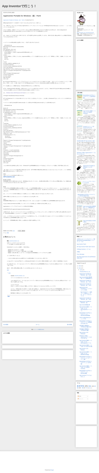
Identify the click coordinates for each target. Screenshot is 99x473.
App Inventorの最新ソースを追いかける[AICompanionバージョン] (86, 308)
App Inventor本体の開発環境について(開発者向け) (89, 207)
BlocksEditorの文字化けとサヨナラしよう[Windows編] (89, 96)
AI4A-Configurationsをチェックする (85, 318)
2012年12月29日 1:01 (14, 240)
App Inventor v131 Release (84, 349)
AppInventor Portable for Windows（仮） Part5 (85, 274)
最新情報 (80, 386)
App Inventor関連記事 (85, 304)
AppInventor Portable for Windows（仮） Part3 (13, 20)
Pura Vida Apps (80, 254)
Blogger (52, 470)
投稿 (79, 396)
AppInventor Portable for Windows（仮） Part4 (85, 281)
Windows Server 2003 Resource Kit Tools (15, 92)
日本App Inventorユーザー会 (83, 249)
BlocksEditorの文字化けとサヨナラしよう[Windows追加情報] (86, 314)
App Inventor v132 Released (84, 333)
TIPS (86, 387)
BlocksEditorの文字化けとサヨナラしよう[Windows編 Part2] (86, 195)
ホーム (37, 324)
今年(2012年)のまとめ (85, 271)
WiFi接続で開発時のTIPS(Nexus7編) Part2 (85, 326)
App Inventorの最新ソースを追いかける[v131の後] (86, 346)
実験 (8, 232)
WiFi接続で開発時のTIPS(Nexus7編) (84, 329)
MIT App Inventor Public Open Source (86, 246)
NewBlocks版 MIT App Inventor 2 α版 (86, 141)
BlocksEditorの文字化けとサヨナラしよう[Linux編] (86, 363)
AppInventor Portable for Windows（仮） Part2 (85, 298)
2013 (80, 265)
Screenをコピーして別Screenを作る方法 (88, 127)
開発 (90, 387)
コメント (80, 398)
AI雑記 (78, 251)
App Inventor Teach (81, 244)
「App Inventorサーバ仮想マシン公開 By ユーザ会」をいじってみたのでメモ (86, 293)
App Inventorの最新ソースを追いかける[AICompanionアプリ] (86, 342)
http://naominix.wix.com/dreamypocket (85, 32)
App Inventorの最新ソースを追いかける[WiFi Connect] (89, 112)
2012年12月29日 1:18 (19, 275)
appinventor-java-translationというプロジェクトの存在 (86, 289)
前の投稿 (69, 324)
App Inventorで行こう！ (19, 6)
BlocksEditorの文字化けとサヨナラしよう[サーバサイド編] (86, 358)
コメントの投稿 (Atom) (39, 329)
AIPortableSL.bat (9, 177)
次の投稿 (5, 324)
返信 (8, 270)
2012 (80, 268)
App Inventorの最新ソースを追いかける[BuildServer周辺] (86, 353)
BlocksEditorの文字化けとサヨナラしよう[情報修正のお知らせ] (86, 322)
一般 (82, 387)
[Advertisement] (21, 346)
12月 (81, 269)
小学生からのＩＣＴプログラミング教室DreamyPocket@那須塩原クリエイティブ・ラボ (86, 240)
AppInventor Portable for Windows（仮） (85, 302)
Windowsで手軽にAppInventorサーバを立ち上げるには (86, 337)
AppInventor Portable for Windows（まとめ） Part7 (89, 167)
